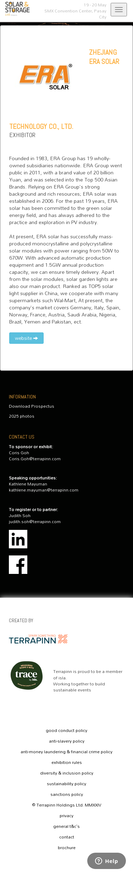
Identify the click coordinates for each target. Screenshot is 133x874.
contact (66, 837)
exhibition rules (66, 762)
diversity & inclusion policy (66, 773)
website (26, 338)
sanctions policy (66, 794)
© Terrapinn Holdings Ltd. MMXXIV (66, 805)
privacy (66, 816)
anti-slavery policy (66, 741)
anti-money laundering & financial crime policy (66, 752)
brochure (67, 848)
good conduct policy (66, 730)
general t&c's (66, 826)
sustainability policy (66, 784)
